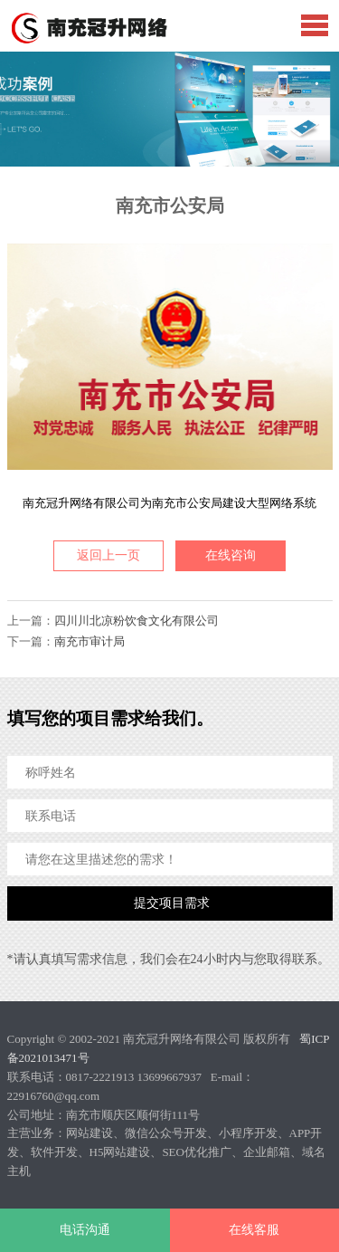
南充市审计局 (89, 641)
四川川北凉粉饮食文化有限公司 (136, 620)
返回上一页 (108, 555)
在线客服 (254, 1230)
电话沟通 (85, 1230)
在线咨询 (230, 555)
